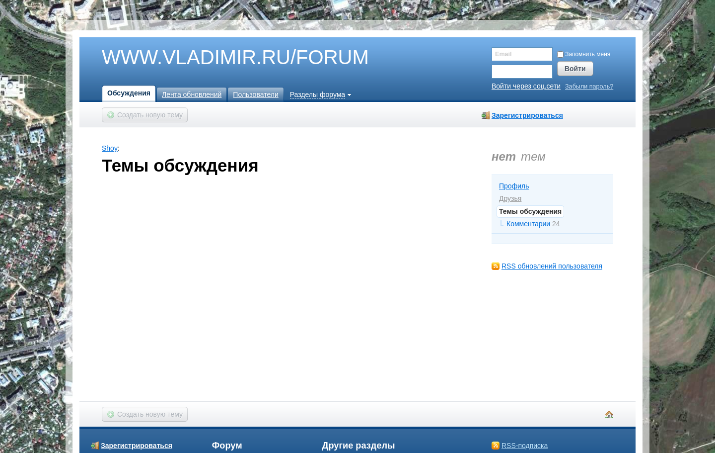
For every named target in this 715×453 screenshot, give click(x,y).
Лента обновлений (191, 94)
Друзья (510, 198)
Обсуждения (128, 93)
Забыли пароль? (589, 87)
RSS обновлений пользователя (551, 266)
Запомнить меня (583, 54)
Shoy (110, 148)
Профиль (514, 186)
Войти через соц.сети (526, 86)
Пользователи (255, 94)
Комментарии (528, 224)
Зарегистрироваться (527, 115)
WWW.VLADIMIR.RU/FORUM (218, 57)
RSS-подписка (524, 446)
